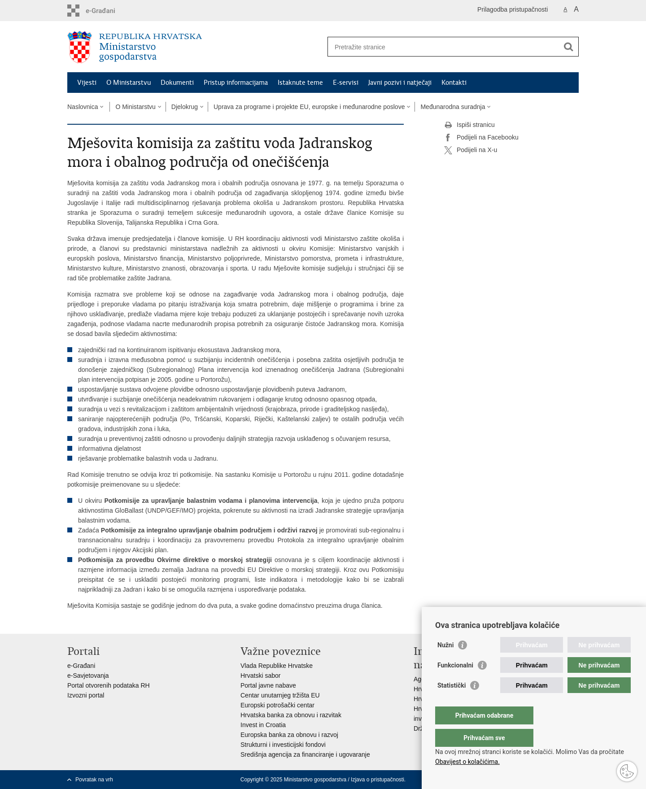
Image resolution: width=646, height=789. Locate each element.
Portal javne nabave (268, 685)
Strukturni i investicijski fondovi (283, 744)
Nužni (445, 663)
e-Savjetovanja (88, 675)
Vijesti (86, 82)
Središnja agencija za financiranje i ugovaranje (305, 754)
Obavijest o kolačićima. (467, 761)
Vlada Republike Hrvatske (276, 665)
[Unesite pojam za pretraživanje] (443, 46)
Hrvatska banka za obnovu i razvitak (290, 715)
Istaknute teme (300, 82)
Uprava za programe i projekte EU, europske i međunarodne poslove (309, 106)
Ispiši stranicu (469, 125)
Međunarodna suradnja (452, 106)
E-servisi (345, 82)
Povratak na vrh (94, 779)
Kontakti (454, 82)
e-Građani (81, 665)
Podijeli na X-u (470, 150)
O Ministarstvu (128, 82)
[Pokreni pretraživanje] (568, 46)
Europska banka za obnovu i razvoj (289, 734)
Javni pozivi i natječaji (400, 82)
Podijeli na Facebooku (481, 138)
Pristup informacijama (236, 82)
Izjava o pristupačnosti (377, 779)
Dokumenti (177, 82)
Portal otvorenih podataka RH (108, 685)
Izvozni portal (85, 695)
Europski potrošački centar (277, 705)
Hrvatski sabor (260, 675)
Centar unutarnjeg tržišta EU (280, 695)
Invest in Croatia (263, 724)
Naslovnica (82, 106)
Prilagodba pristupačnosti (512, 9)
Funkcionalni (455, 683)
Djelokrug (184, 106)
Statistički (451, 703)
